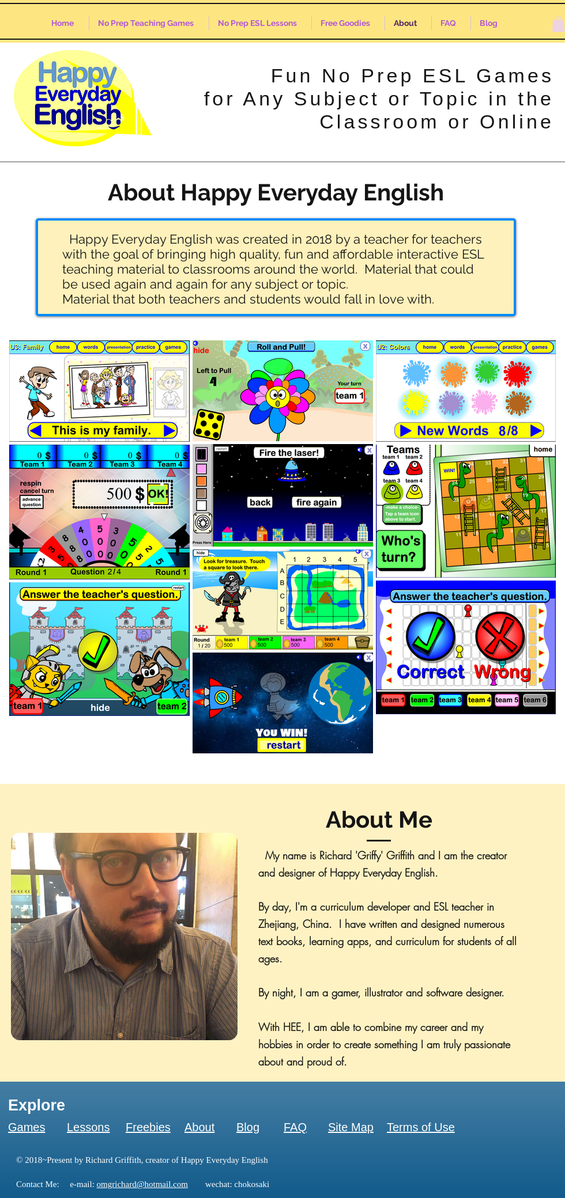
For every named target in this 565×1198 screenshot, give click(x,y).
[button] (558, 24)
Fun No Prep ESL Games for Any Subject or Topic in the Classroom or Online (379, 98)
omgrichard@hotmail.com (142, 1184)
